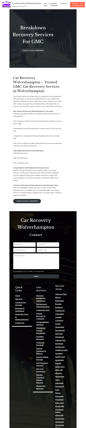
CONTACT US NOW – (17, 166)
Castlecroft (64, 266)
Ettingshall (63, 292)
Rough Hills (63, 361)
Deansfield (63, 282)
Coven (61, 279)
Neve (3, 426)
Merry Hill (62, 325)
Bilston (62, 253)
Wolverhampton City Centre (70, 401)
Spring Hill (63, 368)
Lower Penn (63, 322)
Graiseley (63, 309)
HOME (45, 3)
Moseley (62, 328)
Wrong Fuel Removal (42, 313)
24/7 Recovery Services (43, 300)
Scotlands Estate (66, 365)
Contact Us (10, 271)
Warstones (63, 384)
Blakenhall (63, 256)
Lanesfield (63, 315)
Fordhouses (64, 302)
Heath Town (64, 312)
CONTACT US (64, 3)
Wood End (63, 416)
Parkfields (63, 338)
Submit (43, 235)
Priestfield (63, 355)
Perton (62, 348)
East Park (63, 289)
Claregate (63, 269)
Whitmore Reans (66, 391)
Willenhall (63, 398)
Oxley (61, 335)
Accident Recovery (41, 284)
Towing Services (40, 263)
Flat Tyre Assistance (42, 304)
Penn (61, 345)
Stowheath (63, 371)
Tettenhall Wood (66, 378)
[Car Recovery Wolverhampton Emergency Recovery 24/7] (21, 4)
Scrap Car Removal (42, 288)
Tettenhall (63, 375)
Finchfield (63, 299)
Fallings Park (64, 295)
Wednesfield (64, 388)
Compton (63, 276)
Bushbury (63, 262)
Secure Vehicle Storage (43, 297)
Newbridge (63, 332)
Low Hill (62, 318)
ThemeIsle (19, 426)
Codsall (62, 272)
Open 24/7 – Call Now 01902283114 (77, 5)
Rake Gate (63, 358)
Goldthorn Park (65, 305)
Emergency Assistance (15, 261)
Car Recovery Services (15, 258)
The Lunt (62, 381)
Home (8, 251)
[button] (57, 3)
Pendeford (63, 342)
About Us (9, 255)
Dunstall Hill (64, 286)
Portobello (63, 352)
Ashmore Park (65, 249)
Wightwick (63, 394)
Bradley (62, 259)
